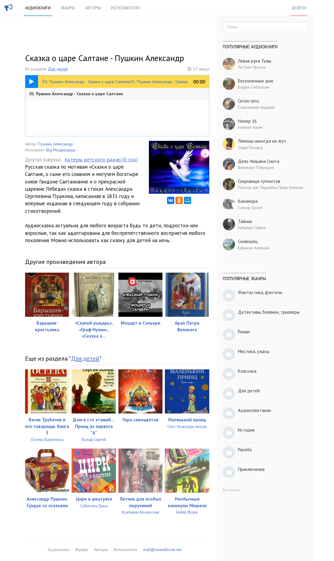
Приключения (251, 469)
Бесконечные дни (255, 81)
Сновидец (248, 241)
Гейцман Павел (252, 227)
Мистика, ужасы (253, 351)
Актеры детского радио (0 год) (101, 159)
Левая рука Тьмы (254, 61)
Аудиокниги (38, 8)
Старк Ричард (250, 147)
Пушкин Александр (55, 144)
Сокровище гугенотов (259, 181)
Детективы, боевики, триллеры (269, 312)
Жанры (68, 8)
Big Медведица (60, 150)
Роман (244, 332)
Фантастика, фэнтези (260, 292)
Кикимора (248, 201)
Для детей (58, 69)
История (246, 430)
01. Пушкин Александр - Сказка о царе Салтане (76, 93)
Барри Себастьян (253, 87)
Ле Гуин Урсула (251, 67)
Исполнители (125, 8)
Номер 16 (247, 121)
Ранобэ (245, 449)
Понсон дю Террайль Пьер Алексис (270, 187)
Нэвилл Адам (250, 127)
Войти (299, 8)
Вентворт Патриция (256, 167)
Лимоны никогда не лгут (262, 141)
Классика (247, 371)
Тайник (245, 221)
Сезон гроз (248, 101)
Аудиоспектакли (254, 410)
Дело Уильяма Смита (258, 161)
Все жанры (232, 490)
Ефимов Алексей (253, 248)
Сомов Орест (250, 207)
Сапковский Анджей (256, 107)
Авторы (93, 8)
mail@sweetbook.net (162, 549)
